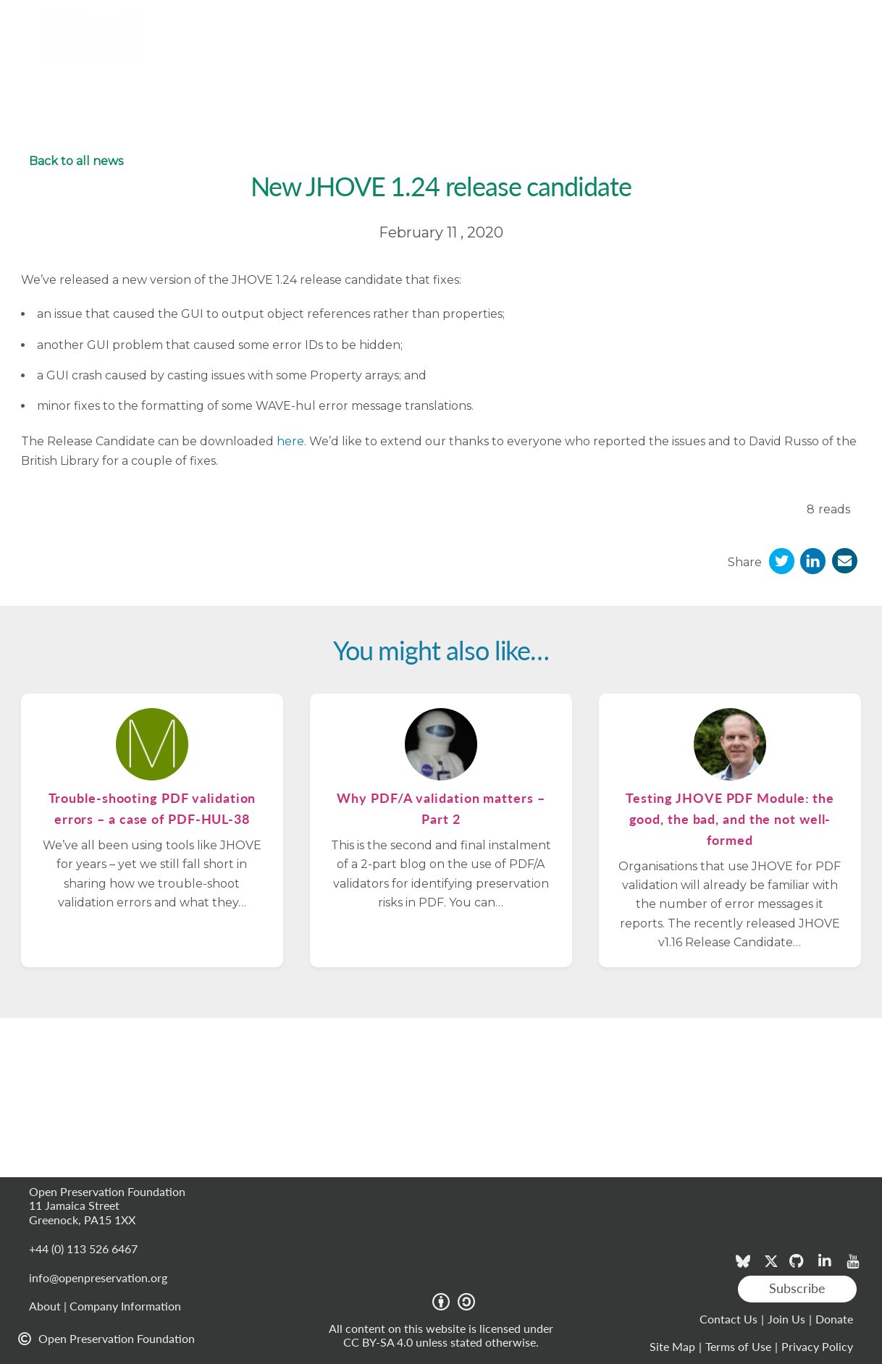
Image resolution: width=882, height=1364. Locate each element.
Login (852, 16)
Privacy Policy (817, 1346)
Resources (377, 50)
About (664, 50)
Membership (282, 50)
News (516, 51)
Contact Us (728, 1319)
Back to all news (76, 161)
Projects (459, 51)
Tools (202, 50)
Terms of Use (738, 1346)
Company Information (125, 1306)
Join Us (786, 1319)
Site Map (672, 1346)
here (290, 441)
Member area (788, 16)
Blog (616, 51)
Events (568, 51)
